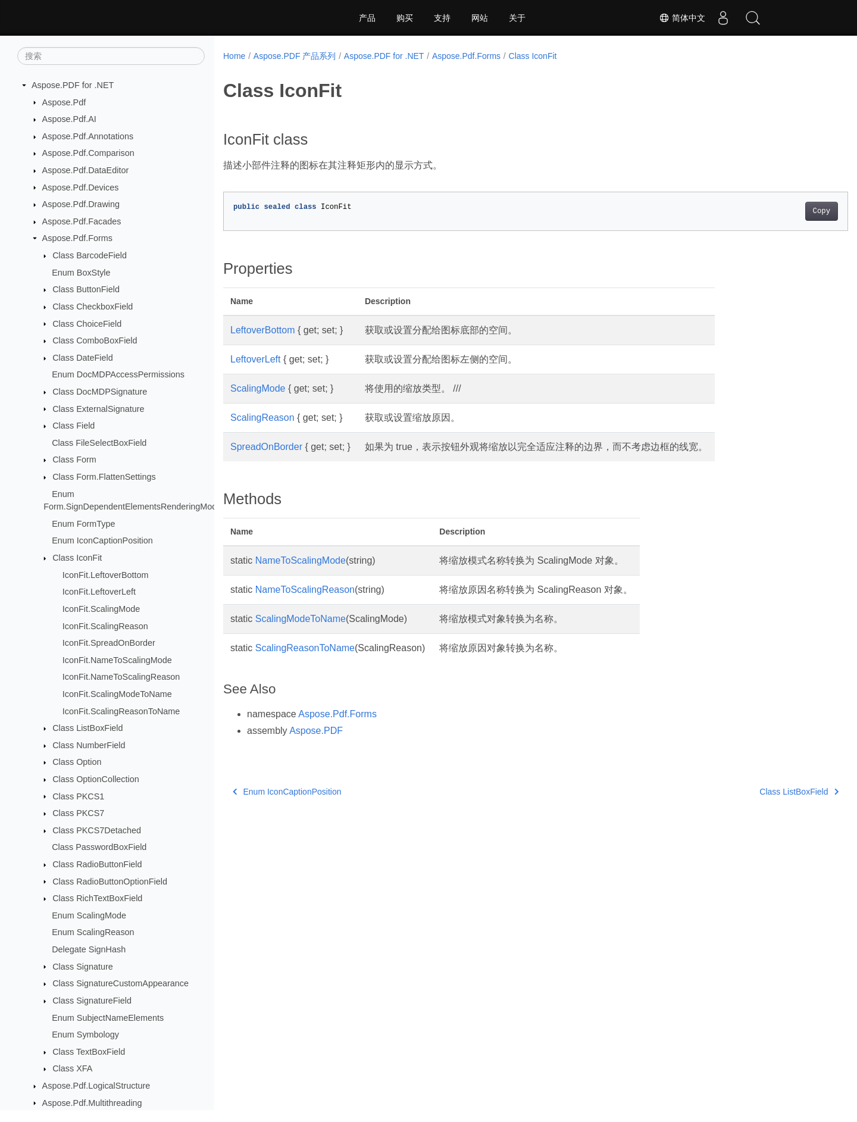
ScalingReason (262, 417)
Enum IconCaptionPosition (102, 540)
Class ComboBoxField (94, 340)
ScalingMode (258, 388)
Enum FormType (83, 524)
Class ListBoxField (87, 728)
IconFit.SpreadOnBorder (108, 643)
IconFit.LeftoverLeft (99, 591)
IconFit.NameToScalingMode (117, 660)
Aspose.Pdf (64, 102)
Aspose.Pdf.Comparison (88, 153)
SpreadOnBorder (266, 447)
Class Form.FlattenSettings (104, 477)
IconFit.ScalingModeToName (117, 694)
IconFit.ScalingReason (105, 626)
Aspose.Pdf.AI (69, 119)
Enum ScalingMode (89, 915)
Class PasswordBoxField (99, 847)
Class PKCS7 (78, 813)
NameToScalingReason (305, 590)
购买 (404, 18)
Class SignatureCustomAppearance (120, 983)
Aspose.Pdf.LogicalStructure (96, 1085)
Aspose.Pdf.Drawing (81, 204)
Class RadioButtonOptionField (109, 881)
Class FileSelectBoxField (99, 443)
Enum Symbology (85, 1034)
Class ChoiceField (86, 324)
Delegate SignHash (89, 949)
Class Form (74, 459)
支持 (442, 18)
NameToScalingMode (300, 560)
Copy (778, 211)
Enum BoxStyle (81, 272)
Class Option (76, 762)
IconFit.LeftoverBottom (105, 575)
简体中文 (682, 17)
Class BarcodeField (89, 255)
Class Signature (82, 966)
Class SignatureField (92, 1000)
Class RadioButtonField (97, 864)
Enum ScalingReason (93, 932)
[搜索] (111, 56)
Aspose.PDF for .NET (73, 85)
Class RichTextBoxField (97, 898)
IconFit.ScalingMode (101, 609)
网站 (479, 18)
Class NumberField (88, 745)
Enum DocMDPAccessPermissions (118, 374)
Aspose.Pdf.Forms (77, 238)
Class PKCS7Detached (96, 830)
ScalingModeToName (300, 619)
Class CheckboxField (92, 306)
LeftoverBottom (262, 330)
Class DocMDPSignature (99, 391)
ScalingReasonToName (305, 648)
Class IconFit (77, 557)
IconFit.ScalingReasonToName (121, 711)
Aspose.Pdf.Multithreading (92, 1103)
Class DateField (82, 357)
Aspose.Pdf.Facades (81, 221)
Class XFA (72, 1068)
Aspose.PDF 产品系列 (295, 56)
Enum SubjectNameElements (108, 1018)
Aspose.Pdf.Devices (80, 187)
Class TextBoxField (88, 1052)
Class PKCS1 (78, 796)
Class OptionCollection (95, 779)
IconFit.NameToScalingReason (121, 677)
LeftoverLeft (255, 359)
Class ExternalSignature (98, 409)
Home (234, 56)
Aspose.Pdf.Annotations (88, 136)
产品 (367, 18)
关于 (517, 18)
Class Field (73, 425)
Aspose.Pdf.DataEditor (85, 170)
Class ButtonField (86, 289)
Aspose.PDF (316, 731)
